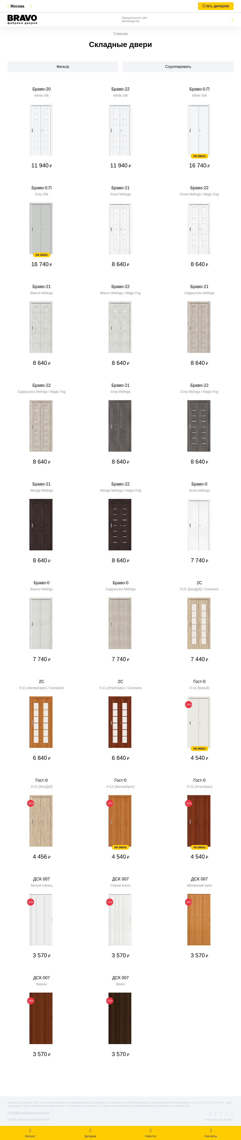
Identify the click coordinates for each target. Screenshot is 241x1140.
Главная (120, 34)
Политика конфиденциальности (28, 1112)
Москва (17, 6)
